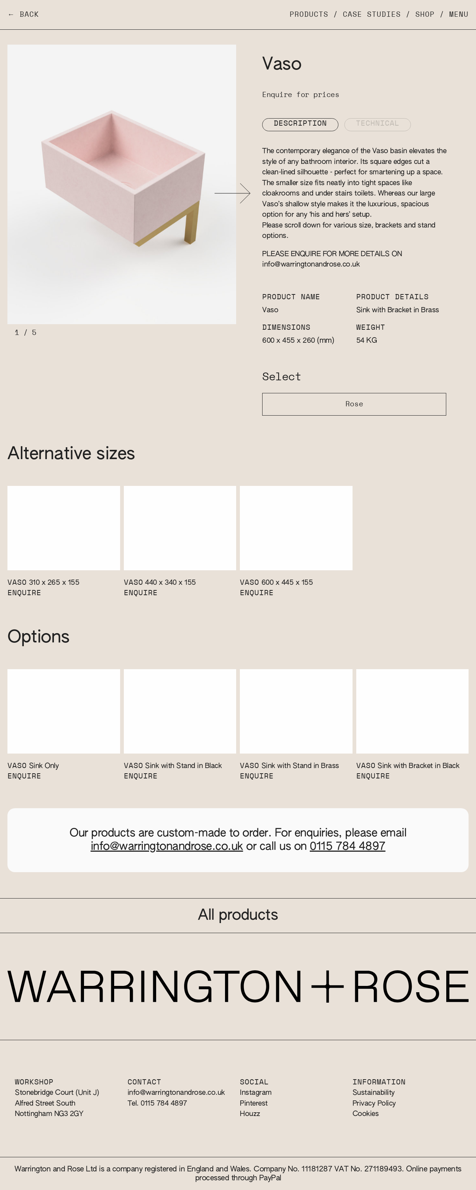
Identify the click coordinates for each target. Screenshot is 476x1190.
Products (309, 14)
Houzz (250, 1114)
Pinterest (254, 1103)
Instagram (256, 1092)
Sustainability (374, 1092)
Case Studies (372, 14)
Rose (354, 404)
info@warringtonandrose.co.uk (311, 264)
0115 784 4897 (348, 846)
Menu (459, 14)
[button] (233, 193)
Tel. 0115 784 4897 (157, 1103)
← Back (23, 14)
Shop (425, 14)
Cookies (366, 1114)
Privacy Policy (374, 1103)
